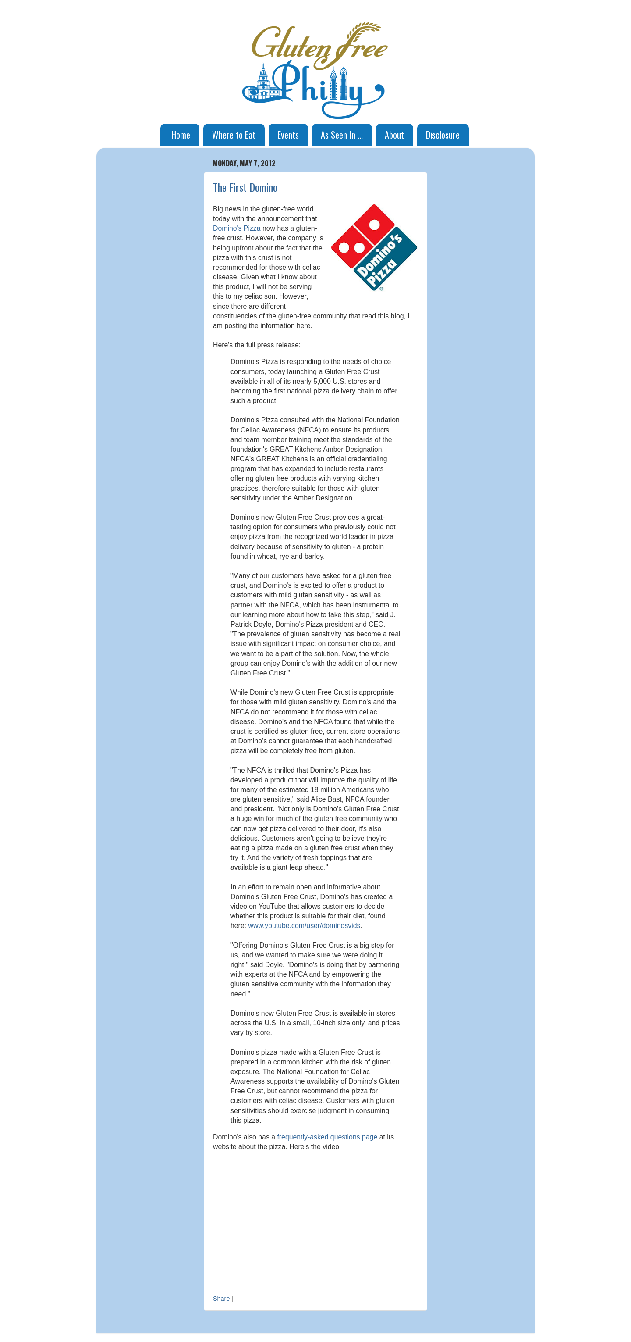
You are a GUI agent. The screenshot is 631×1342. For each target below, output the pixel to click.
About (394, 134)
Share (221, 1298)
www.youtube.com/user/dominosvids (304, 925)
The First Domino (245, 187)
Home (180, 134)
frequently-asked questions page (327, 1137)
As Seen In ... (342, 134)
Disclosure (443, 134)
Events (288, 134)
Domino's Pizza (237, 228)
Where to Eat (233, 134)
